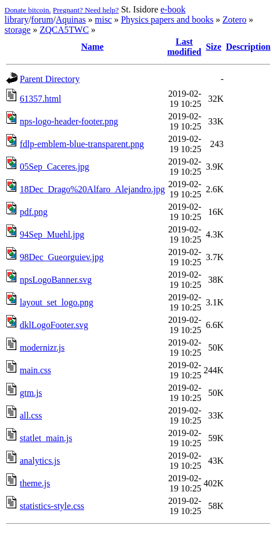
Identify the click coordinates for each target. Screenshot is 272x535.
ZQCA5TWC (64, 29)
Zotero (234, 19)
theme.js (35, 483)
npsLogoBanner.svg (56, 279)
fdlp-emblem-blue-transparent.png (82, 144)
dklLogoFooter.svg (54, 325)
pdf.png (33, 212)
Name (92, 46)
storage (17, 29)
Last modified (184, 47)
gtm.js (31, 393)
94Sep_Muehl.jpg (52, 234)
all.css (31, 415)
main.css (35, 370)
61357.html (40, 98)
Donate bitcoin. (28, 10)
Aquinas (71, 19)
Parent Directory (50, 79)
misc (103, 19)
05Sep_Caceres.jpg (54, 166)
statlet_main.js (46, 438)
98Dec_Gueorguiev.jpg (61, 257)
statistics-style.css (52, 506)
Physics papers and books (167, 19)
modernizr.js (42, 347)
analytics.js (40, 460)
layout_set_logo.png (56, 302)
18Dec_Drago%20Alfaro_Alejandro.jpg (92, 189)
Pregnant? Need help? (86, 10)
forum (42, 19)
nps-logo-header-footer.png (69, 121)
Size (214, 46)
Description (248, 46)
